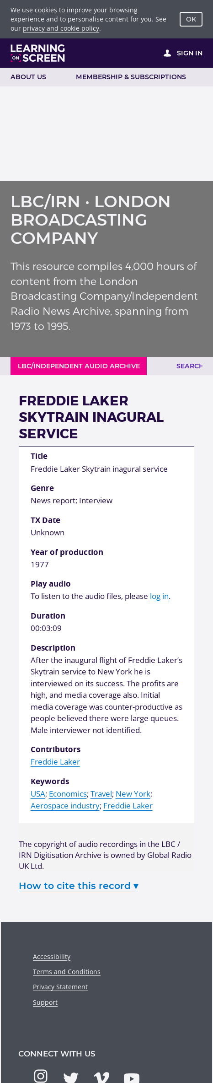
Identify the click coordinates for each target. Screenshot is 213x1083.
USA (38, 793)
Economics (68, 793)
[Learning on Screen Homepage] (38, 53)
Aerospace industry (65, 805)
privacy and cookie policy (61, 28)
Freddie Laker (55, 761)
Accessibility (51, 956)
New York (133, 793)
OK (191, 19)
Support (45, 1002)
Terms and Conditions (67, 971)
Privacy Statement (60, 986)
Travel (101, 793)
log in (159, 596)
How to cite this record (78, 885)
